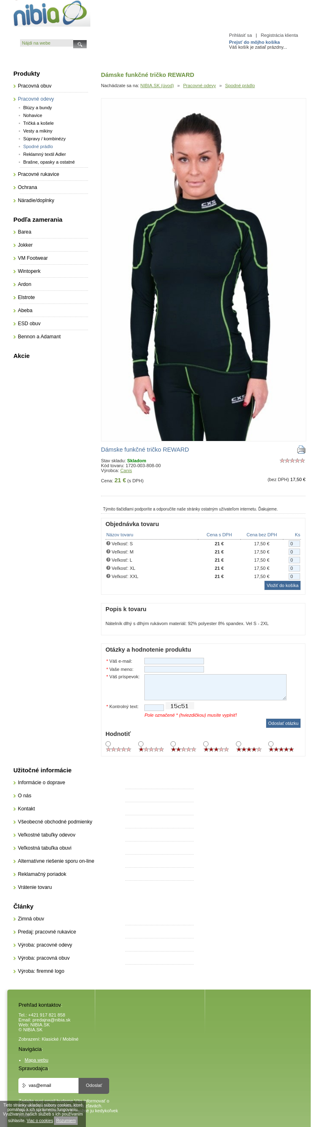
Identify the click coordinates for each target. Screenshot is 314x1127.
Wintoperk (29, 271)
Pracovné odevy (199, 85)
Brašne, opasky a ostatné (49, 162)
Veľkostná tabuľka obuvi (45, 848)
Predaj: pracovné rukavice (47, 932)
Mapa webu (36, 1059)
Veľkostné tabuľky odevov (47, 835)
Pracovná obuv (35, 86)
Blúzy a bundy (37, 107)
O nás (24, 796)
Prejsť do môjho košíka (254, 42)
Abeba (25, 310)
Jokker (25, 245)
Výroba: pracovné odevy (45, 945)
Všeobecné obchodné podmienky (55, 822)
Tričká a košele (38, 123)
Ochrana (27, 187)
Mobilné (70, 1039)
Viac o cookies (40, 1120)
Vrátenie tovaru (35, 887)
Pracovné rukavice (38, 174)
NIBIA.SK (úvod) (157, 85)
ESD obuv (29, 323)
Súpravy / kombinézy (44, 138)
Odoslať (94, 1085)
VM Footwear (33, 258)
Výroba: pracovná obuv (44, 958)
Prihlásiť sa (240, 35)
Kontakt (26, 809)
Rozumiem (66, 1120)
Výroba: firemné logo (41, 971)
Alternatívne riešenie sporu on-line (56, 861)
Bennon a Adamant (39, 337)
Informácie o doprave (41, 782)
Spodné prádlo (240, 85)
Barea (24, 232)
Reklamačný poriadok (42, 874)
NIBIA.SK (39, 1024)
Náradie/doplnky (36, 200)
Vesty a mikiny (38, 130)
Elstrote (26, 297)
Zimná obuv (31, 919)
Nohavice (33, 115)
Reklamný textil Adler (44, 154)
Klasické (50, 1039)
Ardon (24, 284)
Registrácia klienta (279, 35)
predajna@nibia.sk (52, 1019)
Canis (126, 470)
